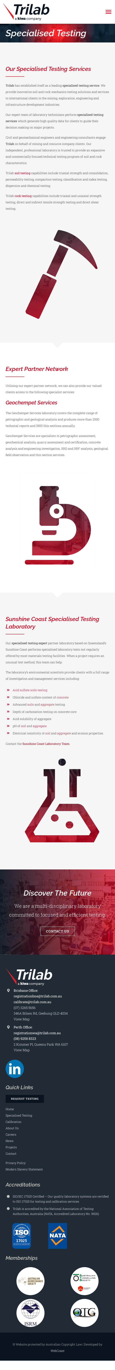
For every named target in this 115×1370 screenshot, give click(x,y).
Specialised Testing (19, 1115)
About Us (12, 1128)
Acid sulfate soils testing (30, 690)
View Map (22, 1019)
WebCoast (57, 1351)
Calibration (13, 1122)
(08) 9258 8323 (25, 1038)
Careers (11, 1134)
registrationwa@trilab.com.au (37, 1033)
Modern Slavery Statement (24, 1169)
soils (30, 704)
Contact (11, 1153)
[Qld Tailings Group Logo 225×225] (84, 1300)
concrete (63, 697)
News (9, 1141)
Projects (11, 1147)
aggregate (47, 704)
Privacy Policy (16, 1163)
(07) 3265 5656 (25, 1007)
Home (10, 1109)
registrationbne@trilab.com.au (38, 996)
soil (23, 726)
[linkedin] (15, 1069)
